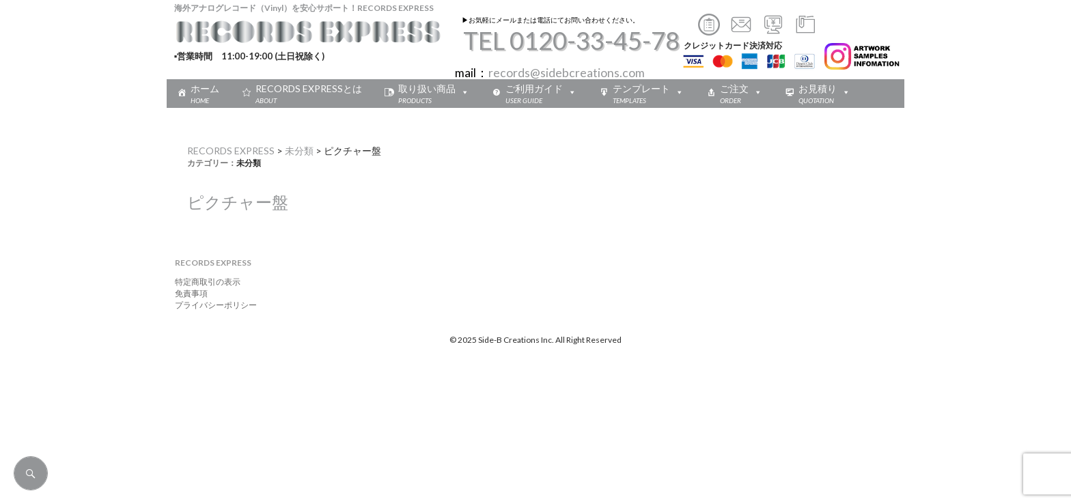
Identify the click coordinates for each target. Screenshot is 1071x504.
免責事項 (187, 293)
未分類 (299, 150)
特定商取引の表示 (203, 282)
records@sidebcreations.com (566, 73)
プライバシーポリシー (212, 305)
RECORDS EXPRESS (231, 150)
